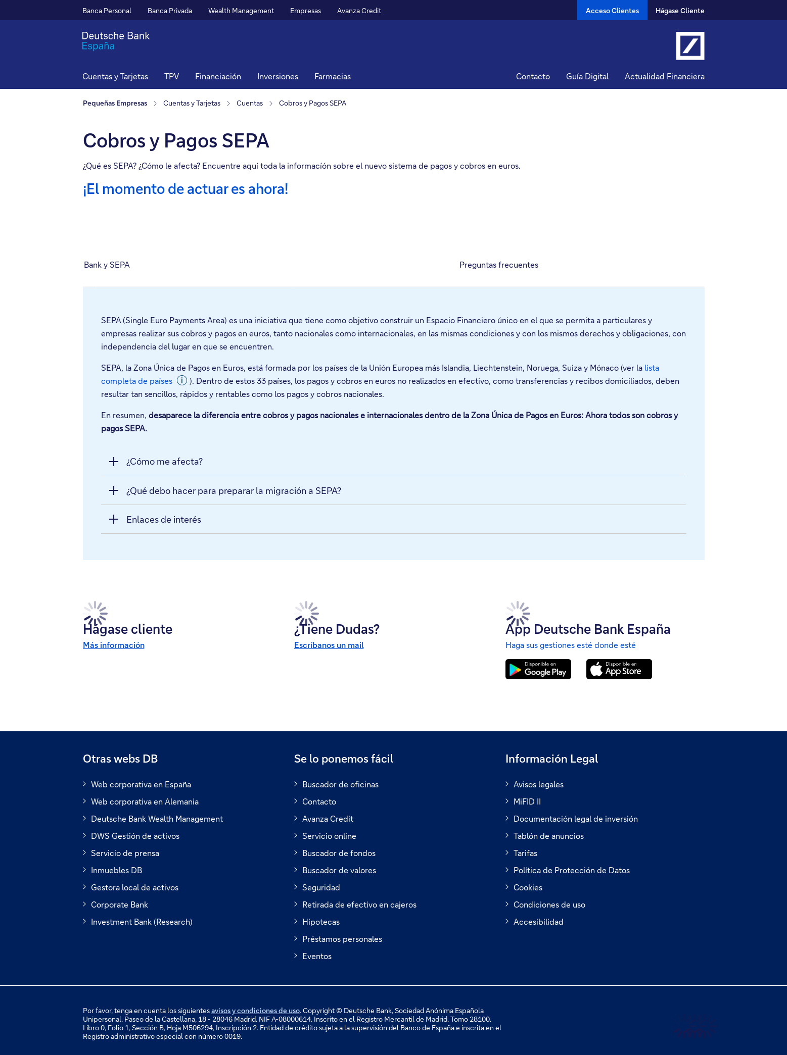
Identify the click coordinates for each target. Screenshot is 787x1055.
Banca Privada (170, 10)
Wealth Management (241, 10)
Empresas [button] (305, 10)
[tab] (145, 264)
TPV (171, 76)
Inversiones (277, 76)
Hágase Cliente (680, 10)
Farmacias (332, 76)
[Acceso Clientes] (612, 10)
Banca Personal (106, 10)
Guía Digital (587, 76)
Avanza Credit (359, 10)
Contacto (533, 76)
